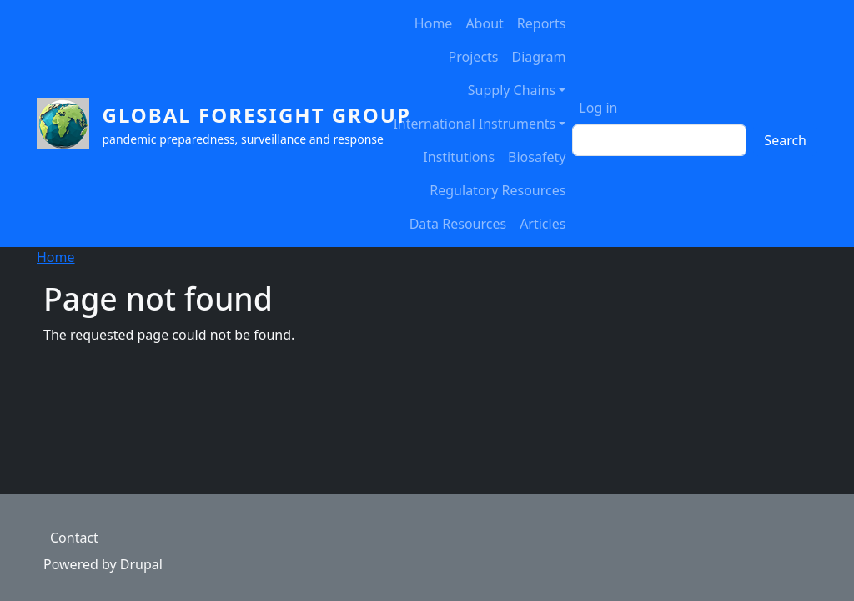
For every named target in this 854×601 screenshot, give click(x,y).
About (484, 23)
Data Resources (457, 224)
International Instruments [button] (474, 123)
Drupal (141, 564)
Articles (542, 224)
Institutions (459, 157)
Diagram (539, 57)
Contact (74, 537)
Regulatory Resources (497, 190)
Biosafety (536, 157)
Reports (541, 23)
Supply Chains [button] (511, 90)
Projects (474, 57)
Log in (598, 107)
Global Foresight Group (257, 115)
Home (433, 23)
